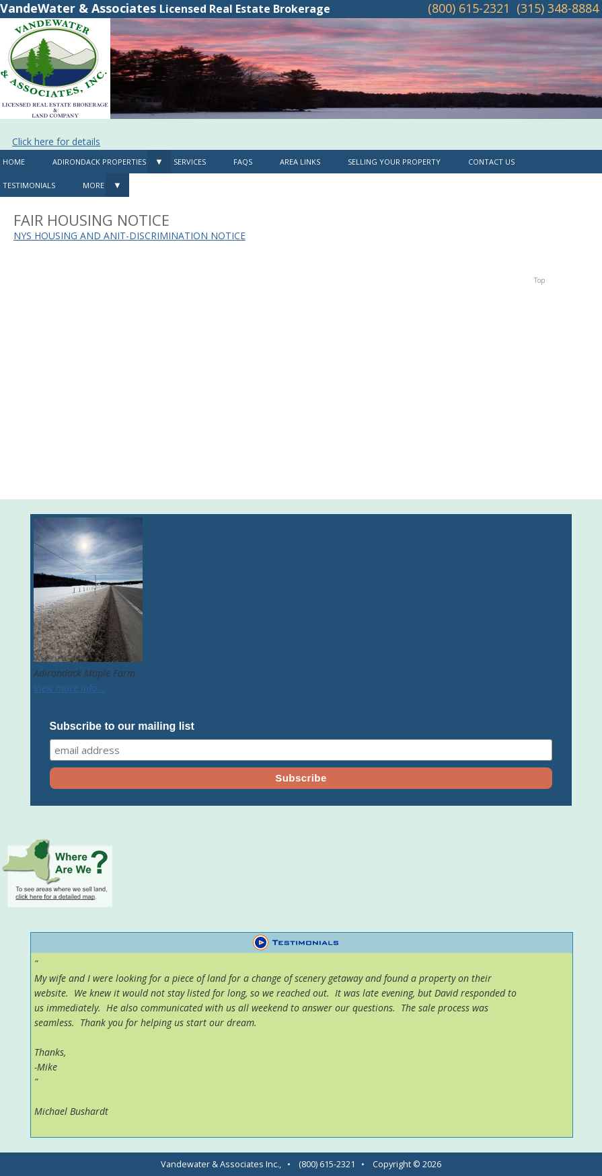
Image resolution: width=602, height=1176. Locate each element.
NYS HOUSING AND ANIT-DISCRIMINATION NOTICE (129, 235)
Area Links (300, 162)
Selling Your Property (394, 162)
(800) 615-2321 (469, 8)
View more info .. (69, 687)
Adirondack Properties (99, 162)
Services (190, 162)
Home (14, 162)
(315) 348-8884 (558, 8)
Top (539, 280)
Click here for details (56, 141)
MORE (93, 185)
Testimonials (29, 185)
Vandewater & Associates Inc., (221, 1164)
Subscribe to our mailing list (122, 726)
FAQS (242, 162)
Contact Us (491, 162)
